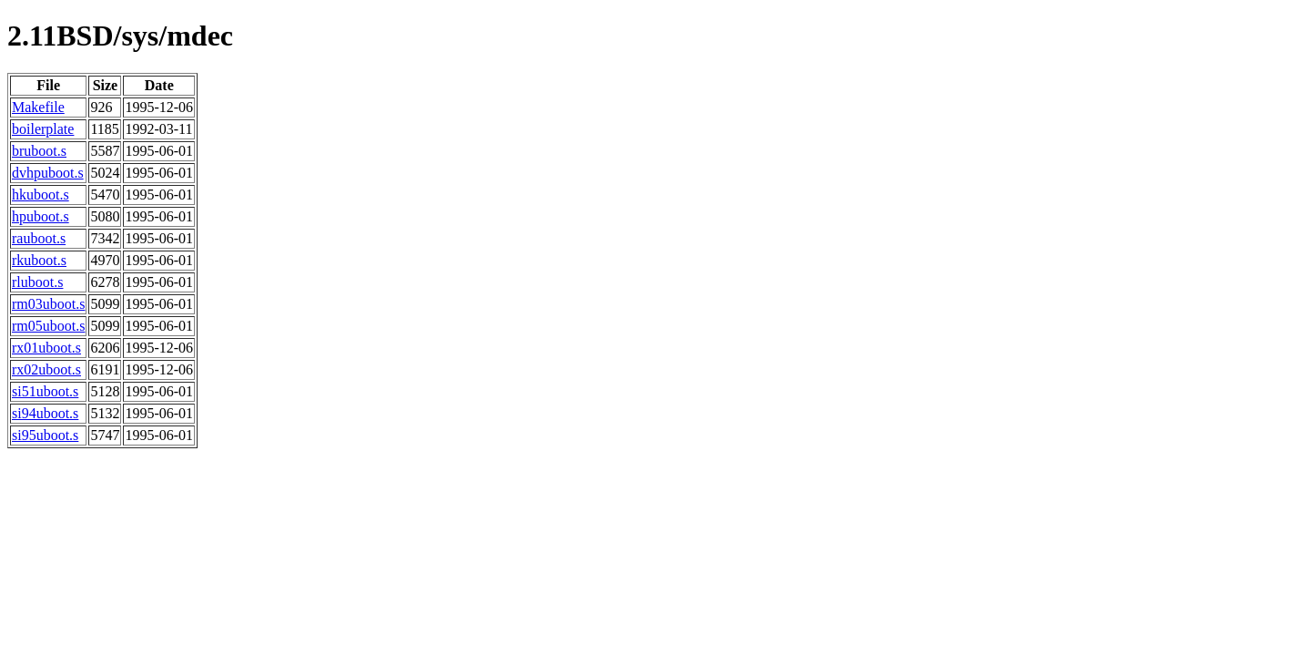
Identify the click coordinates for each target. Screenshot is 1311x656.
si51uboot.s (45, 391)
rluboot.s (37, 282)
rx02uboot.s (46, 369)
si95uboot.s (45, 435)
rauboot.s (39, 238)
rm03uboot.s (48, 304)
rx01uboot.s (46, 347)
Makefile (38, 107)
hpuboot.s (40, 216)
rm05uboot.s (48, 325)
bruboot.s (39, 151)
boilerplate (43, 129)
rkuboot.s (39, 260)
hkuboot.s (40, 194)
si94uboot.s (45, 413)
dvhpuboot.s (48, 172)
